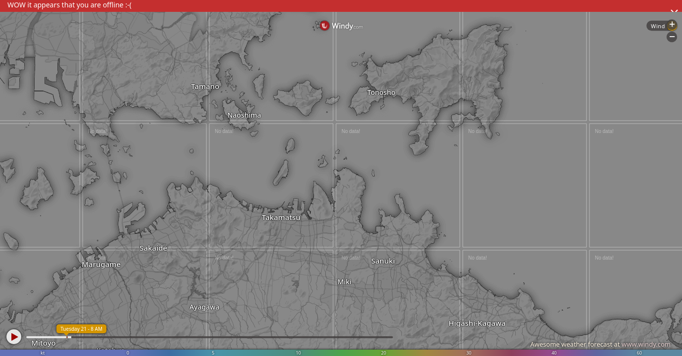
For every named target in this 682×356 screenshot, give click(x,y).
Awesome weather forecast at (600, 344)
